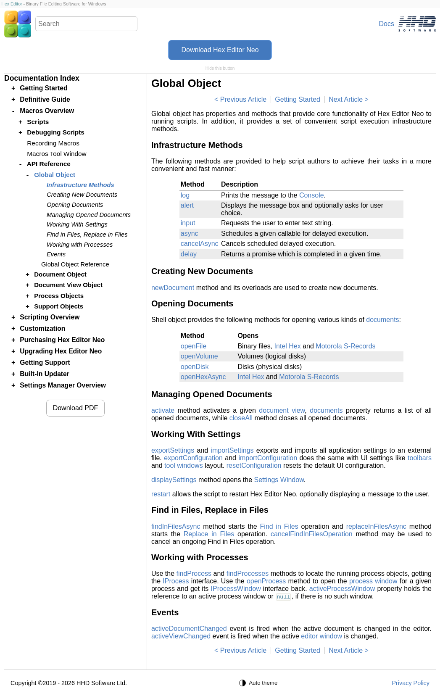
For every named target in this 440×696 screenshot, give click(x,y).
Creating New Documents (82, 194)
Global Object (54, 174)
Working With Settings (77, 224)
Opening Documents (75, 204)
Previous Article (243, 99)
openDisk (195, 366)
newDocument (172, 287)
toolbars (420, 457)
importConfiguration (267, 457)
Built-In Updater (44, 373)
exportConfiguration (193, 457)
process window (373, 581)
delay (189, 254)
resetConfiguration (254, 465)
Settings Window (279, 479)
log (185, 195)
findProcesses (248, 573)
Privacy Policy (410, 683)
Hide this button (220, 68)
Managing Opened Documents (89, 214)
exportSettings (172, 450)
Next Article (346, 99)
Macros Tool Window (56, 153)
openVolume (199, 356)
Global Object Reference (75, 264)
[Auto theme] (259, 683)
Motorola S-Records (345, 346)
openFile (193, 346)
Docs (386, 23)
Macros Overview (47, 110)
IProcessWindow (236, 588)
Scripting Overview (49, 317)
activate (162, 410)
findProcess (194, 573)
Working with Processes (80, 244)
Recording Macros (53, 143)
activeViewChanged (181, 636)
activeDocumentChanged (189, 628)
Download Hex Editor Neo (219, 49)
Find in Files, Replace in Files (87, 234)
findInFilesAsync (175, 526)
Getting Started (297, 99)
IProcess (176, 581)
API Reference (49, 163)
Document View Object (68, 284)
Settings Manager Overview (63, 385)
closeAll (241, 418)
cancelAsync (200, 243)
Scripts (38, 121)
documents (382, 319)
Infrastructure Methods (80, 185)
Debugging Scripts (55, 132)
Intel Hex (287, 346)
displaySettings (174, 479)
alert (187, 205)
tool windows (183, 465)
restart (160, 494)
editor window (321, 636)
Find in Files (279, 526)
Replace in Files (209, 534)
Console (311, 195)
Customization (42, 328)
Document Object (60, 274)
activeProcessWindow (342, 588)
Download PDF (75, 407)
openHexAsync (203, 376)
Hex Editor (11, 3)
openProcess (266, 581)
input (188, 223)
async (189, 233)
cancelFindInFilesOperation (312, 534)
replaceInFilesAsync (376, 526)
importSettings (232, 450)
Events (56, 254)
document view (282, 410)
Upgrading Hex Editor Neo (61, 351)
